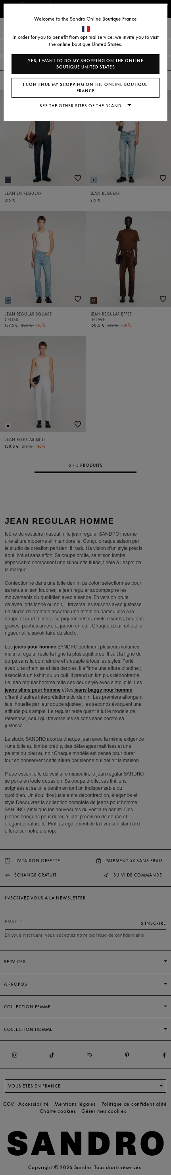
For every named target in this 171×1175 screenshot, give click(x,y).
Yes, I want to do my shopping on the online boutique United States (86, 64)
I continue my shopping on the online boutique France (85, 87)
